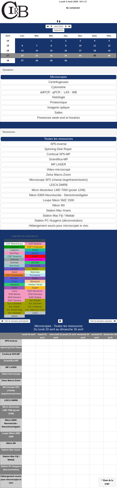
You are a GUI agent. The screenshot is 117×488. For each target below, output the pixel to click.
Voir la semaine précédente (15, 321)
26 (109, 55)
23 (66, 55)
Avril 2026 (58, 26)
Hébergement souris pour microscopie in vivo (11, 479)
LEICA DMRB (11, 400)
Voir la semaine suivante (103, 321)
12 (109, 45)
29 (51, 60)
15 (8, 45)
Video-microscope (11, 374)
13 (22, 50)
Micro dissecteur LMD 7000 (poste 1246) (10, 410)
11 (94, 45)
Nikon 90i (11, 443)
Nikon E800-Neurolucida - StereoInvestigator (11, 423)
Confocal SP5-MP (11, 354)
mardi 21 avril (42, 336)
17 (80, 50)
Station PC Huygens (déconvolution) (11, 468)
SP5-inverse (11, 341)
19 (109, 50)
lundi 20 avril (28, 334)
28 (36, 60)
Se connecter (73, 8)
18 (94, 50)
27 (22, 60)
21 (36, 55)
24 (80, 55)
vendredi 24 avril (83, 336)
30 (66, 60)
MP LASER (11, 367)
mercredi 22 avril (56, 336)
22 (51, 55)
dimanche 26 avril (110, 336)
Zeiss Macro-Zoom (10, 380)
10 (80, 45)
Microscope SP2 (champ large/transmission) (11, 390)
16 (8, 50)
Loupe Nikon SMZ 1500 (11, 435)
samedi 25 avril (96, 336)
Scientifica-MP (11, 360)
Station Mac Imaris (10, 450)
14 (8, 40)
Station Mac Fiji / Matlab (10, 458)
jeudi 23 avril (69, 334)
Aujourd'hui (59, 30)
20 (22, 55)
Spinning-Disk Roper (11, 347)
